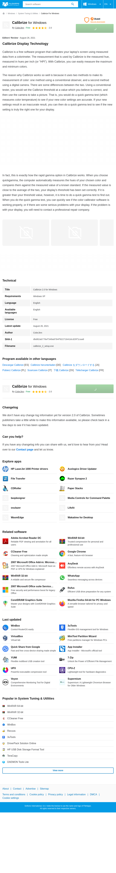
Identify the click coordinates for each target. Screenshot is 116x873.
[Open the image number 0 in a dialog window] (25, 232)
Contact (17, 788)
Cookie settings (10, 798)
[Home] (3, 13)
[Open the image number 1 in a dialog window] (74, 232)
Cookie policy (36, 794)
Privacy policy (55, 794)
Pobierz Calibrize (11, 370)
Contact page (24, 449)
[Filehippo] (10, 4)
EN (108, 4)
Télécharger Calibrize (87, 370)
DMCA (93, 794)
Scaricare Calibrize (37, 370)
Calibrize (29, 22)
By (18, 28)
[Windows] (11, 13)
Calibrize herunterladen (43, 365)
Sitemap (44, 788)
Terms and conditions (13, 794)
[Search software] (73, 4)
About (5, 788)
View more (58, 770)
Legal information (76, 794)
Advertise (31, 788)
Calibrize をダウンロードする (79, 365)
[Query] (50, 4)
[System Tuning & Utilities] (28, 13)
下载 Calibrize (61, 370)
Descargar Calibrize (13, 365)
